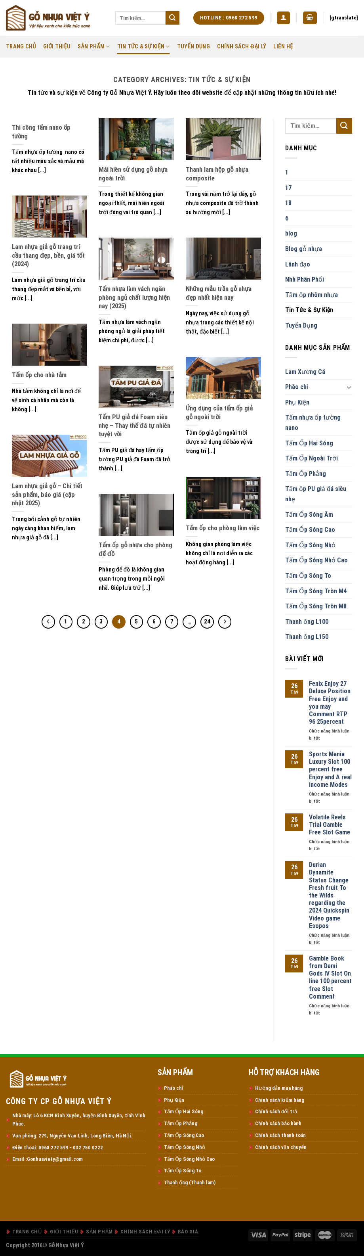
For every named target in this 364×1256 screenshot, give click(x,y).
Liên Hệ (283, 46)
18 (288, 203)
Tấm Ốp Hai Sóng (309, 443)
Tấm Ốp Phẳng (305, 473)
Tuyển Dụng (193, 46)
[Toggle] (349, 387)
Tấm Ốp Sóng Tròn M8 (316, 606)
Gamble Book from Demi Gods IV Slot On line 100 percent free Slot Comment (330, 977)
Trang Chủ (21, 46)
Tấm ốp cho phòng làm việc (222, 528)
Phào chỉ (296, 387)
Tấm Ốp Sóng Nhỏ (310, 545)
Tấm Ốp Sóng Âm (309, 514)
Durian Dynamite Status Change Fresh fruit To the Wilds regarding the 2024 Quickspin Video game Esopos (329, 895)
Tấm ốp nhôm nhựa (311, 295)
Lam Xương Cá (305, 372)
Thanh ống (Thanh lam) (189, 1182)
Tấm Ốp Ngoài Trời (311, 458)
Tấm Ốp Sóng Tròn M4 (316, 591)
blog (291, 233)
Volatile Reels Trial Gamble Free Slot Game (329, 824)
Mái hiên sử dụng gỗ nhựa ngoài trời (133, 174)
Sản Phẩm (94, 46)
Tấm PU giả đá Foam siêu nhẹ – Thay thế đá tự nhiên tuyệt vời (134, 425)
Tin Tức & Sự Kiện (143, 46)
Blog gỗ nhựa (303, 249)
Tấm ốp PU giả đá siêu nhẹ (315, 494)
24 (207, 621)
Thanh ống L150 (306, 636)
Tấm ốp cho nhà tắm (39, 375)
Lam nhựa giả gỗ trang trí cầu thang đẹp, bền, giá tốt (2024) (48, 255)
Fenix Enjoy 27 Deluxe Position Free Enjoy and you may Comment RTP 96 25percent (330, 702)
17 (288, 188)
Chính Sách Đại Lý (242, 46)
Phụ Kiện (297, 402)
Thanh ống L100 (306, 621)
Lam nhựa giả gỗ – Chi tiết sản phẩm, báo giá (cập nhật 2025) (47, 494)
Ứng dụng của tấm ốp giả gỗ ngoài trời (219, 413)
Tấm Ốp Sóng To (308, 575)
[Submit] (172, 18)
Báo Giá (188, 1232)
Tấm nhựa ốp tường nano (313, 422)
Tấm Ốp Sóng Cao (310, 529)
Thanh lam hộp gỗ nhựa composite (217, 174)
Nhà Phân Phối (304, 279)
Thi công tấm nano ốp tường (41, 132)
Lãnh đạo (297, 264)
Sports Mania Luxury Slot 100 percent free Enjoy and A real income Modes (330, 769)
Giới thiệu (57, 46)
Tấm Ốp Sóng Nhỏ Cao (316, 560)
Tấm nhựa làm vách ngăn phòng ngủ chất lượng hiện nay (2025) (134, 297)
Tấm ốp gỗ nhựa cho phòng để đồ (135, 549)
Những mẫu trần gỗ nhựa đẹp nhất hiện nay (219, 293)
